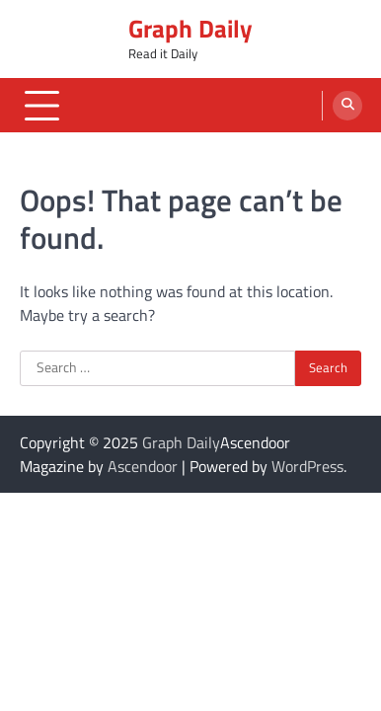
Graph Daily (190, 28)
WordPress (307, 466)
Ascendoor (143, 466)
